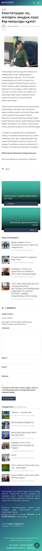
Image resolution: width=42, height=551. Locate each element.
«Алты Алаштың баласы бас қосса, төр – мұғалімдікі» (25, 466)
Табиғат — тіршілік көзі (21, 412)
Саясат (4, 9)
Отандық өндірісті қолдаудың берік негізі (24, 258)
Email (4, 367)
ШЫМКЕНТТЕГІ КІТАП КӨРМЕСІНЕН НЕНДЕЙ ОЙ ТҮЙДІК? (22, 445)
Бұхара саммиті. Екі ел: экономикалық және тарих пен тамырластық (24, 245)
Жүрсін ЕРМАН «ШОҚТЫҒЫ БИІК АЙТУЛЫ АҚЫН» (25, 476)
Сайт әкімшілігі (13, 26)
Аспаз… (14, 455)
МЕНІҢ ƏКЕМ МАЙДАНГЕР (22, 422)
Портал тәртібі (26, 545)
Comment (6, 328)
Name (5, 358)
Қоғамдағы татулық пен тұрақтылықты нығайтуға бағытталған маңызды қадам (23, 271)
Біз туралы (13, 545)
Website (5, 376)
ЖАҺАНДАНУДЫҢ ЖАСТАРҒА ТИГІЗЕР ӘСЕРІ (23, 433)
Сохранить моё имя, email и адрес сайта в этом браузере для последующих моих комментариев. (20, 390)
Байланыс (31, 548)
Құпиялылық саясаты (16, 548)
